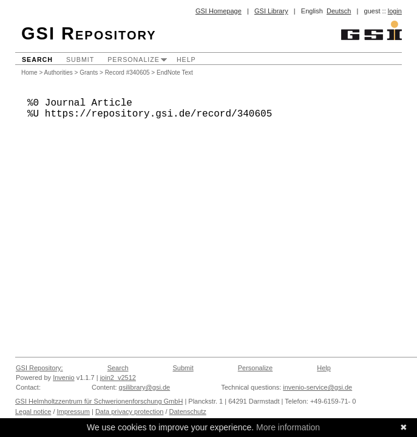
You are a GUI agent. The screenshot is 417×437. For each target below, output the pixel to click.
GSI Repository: (39, 367)
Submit (80, 59)
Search (37, 59)
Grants (89, 72)
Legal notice (33, 411)
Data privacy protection (129, 411)
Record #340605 (127, 72)
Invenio (63, 377)
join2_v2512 (118, 377)
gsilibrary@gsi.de (145, 387)
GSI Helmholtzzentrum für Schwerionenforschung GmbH (99, 401)
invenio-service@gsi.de (317, 387)
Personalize (133, 59)
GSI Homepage (218, 11)
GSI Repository (89, 33)
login (395, 11)
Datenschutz (187, 411)
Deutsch (339, 11)
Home (29, 72)
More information (288, 427)
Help (186, 59)
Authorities (58, 72)
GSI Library (271, 11)
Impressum (73, 411)
